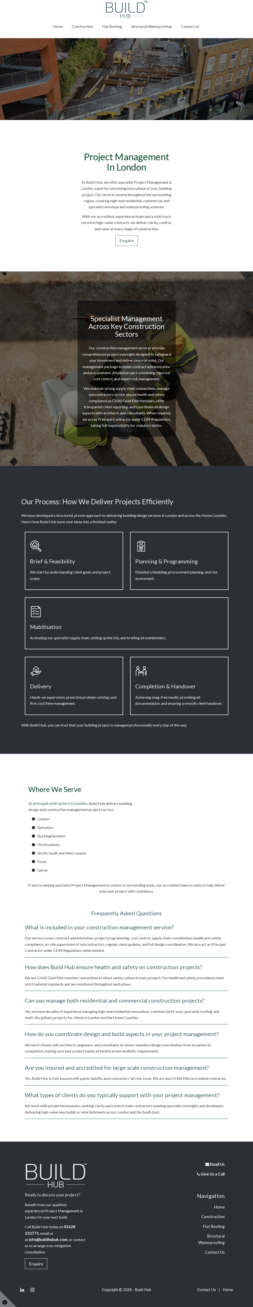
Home (58, 26)
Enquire (126, 240)
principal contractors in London (58, 803)
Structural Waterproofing (151, 26)
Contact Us (190, 26)
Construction (82, 26)
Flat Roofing (112, 26)
